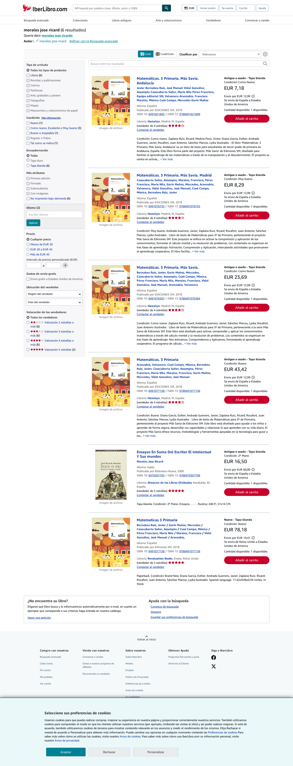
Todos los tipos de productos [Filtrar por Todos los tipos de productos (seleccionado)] (46, 70)
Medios (129, 663)
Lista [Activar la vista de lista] (146, 54)
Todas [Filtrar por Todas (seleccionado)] (32, 155)
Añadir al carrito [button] (246, 119)
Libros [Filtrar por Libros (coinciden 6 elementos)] (34, 75)
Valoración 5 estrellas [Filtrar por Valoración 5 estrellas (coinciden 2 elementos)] (52, 349)
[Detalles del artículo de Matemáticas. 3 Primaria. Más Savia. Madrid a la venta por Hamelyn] (111, 197)
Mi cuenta (45, 670)
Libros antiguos (121, 20)
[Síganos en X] (213, 667)
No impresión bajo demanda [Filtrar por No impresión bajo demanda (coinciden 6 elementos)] (48, 198)
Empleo (129, 670)
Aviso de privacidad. (67, 740)
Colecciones (80, 20)
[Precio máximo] (53, 265)
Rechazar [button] (109, 752)
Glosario (156, 612)
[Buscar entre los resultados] (178, 63)
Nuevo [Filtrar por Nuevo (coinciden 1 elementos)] (34, 123)
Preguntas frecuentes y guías (183, 657)
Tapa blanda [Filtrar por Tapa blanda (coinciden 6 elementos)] (38, 165)
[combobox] (117, 8)
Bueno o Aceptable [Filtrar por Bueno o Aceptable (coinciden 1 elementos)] (42, 133)
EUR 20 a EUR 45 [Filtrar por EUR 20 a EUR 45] (39, 249)
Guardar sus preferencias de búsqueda (174, 617)
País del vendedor (39, 302)
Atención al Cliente (178, 663)
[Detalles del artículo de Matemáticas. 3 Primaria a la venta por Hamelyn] (111, 382)
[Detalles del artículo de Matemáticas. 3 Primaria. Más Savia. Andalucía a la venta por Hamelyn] (111, 100)
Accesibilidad (132, 696)
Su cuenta (227, 8)
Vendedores (213, 20)
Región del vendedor (40, 293)
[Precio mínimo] (33, 265)
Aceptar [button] (65, 752)
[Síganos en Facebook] (213, 658)
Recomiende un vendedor (96, 673)
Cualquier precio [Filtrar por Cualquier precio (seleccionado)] (39, 239)
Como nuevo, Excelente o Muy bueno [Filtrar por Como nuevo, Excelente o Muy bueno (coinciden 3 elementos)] (53, 128)
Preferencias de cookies (222, 732)
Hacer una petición (39, 617)
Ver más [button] (168, 159)
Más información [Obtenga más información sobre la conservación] (51, 117)
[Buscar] (166, 8)
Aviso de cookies (134, 690)
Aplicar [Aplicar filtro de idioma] (33, 223)
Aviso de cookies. (130, 736)
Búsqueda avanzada (36, 20)
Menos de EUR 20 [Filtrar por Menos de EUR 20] (40, 244)
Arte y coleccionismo (169, 20)
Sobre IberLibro (133, 657)
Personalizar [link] (155, 752)
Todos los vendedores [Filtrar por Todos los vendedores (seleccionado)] (44, 317)
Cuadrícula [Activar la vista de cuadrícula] (165, 54)
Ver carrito (45, 683)
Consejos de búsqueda (165, 606)
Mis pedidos (46, 676)
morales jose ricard (52, 41)
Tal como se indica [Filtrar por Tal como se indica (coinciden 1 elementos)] (42, 143)
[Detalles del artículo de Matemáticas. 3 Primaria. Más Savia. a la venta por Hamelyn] (111, 289)
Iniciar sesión (208, 8)
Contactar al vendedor (150, 129)
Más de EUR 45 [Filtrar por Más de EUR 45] (38, 254)
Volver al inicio (146, 639)
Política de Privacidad (136, 676)
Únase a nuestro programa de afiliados (98, 665)
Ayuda (262, 8)
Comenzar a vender (257, 20)
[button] (265, 64)
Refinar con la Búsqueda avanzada (93, 41)
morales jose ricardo (57, 35)
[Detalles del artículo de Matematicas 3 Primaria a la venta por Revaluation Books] (111, 542)
